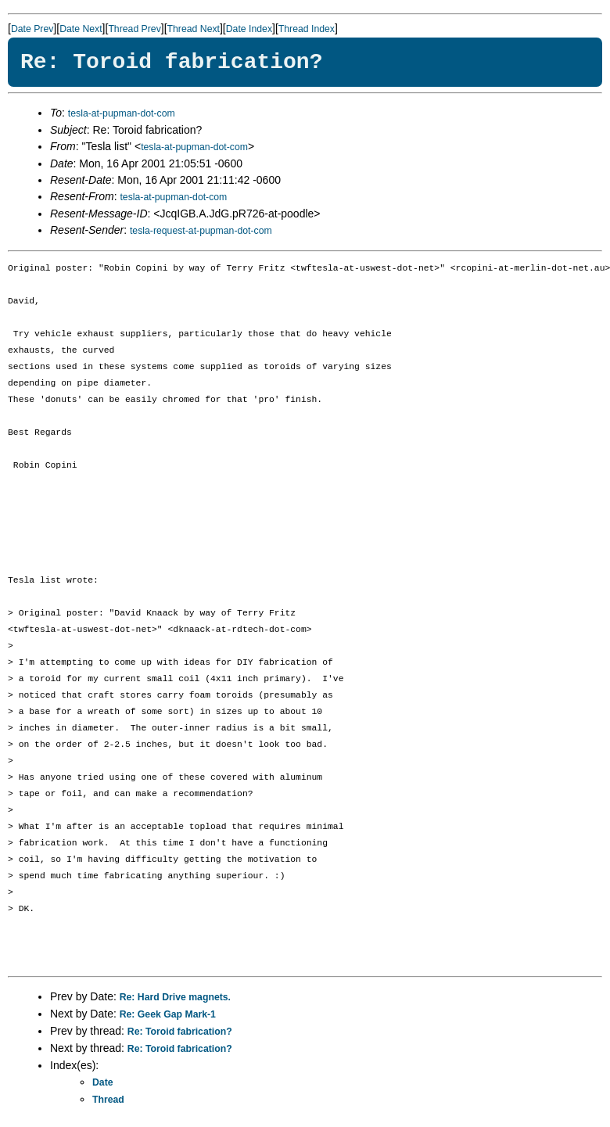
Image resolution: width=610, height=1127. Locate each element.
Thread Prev (134, 28)
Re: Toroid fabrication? (179, 1031)
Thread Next (193, 28)
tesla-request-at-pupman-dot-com (201, 230)
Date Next (80, 28)
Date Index (249, 28)
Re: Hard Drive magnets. (175, 997)
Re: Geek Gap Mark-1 (168, 1014)
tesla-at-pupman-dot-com (121, 113)
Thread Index (306, 28)
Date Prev (32, 28)
